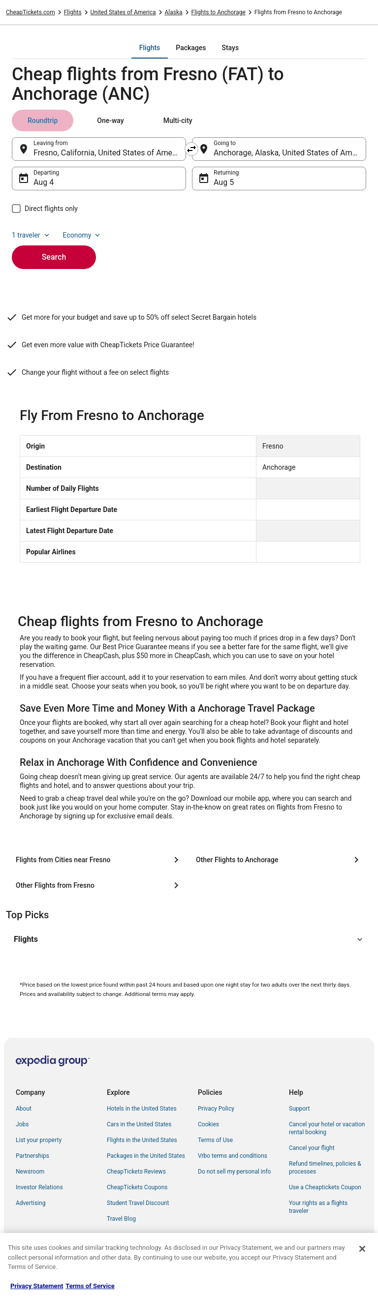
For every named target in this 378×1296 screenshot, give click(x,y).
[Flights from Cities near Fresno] (99, 860)
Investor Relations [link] (39, 1187)
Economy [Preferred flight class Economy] (82, 235)
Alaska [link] (174, 12)
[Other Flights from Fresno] (99, 885)
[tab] (149, 48)
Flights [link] (73, 12)
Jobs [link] (22, 1124)
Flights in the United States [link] (142, 1140)
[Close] (362, 1249)
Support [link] (299, 1108)
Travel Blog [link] (121, 1218)
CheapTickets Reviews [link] (136, 1171)
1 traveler (31, 235)
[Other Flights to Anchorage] (279, 860)
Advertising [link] (30, 1203)
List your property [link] (39, 1140)
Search (54, 257)
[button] (189, 939)
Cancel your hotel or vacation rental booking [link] (327, 1128)
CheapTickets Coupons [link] (137, 1187)
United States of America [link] (123, 12)
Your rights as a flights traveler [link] (318, 1207)
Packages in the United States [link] (146, 1155)
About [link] (24, 1108)
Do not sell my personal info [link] (234, 1171)
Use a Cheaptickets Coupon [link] (325, 1187)
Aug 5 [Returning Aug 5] (224, 182)
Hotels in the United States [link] (142, 1108)
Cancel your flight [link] (312, 1148)
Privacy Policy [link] (216, 1108)
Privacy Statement (36, 1286)
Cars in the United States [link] (139, 1124)
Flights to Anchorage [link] (218, 12)
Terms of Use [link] (215, 1140)
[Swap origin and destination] (191, 149)
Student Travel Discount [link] (138, 1203)
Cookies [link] (208, 1124)
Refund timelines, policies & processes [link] (325, 1167)
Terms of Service (89, 1286)
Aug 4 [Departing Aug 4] (43, 182)
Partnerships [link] (32, 1155)
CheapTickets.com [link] (30, 12)
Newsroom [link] (30, 1171)
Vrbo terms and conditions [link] (232, 1155)
